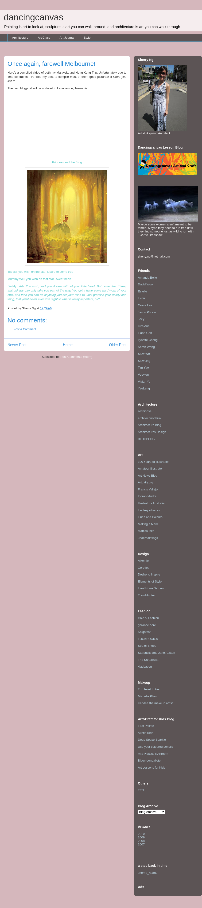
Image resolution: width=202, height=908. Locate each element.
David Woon (146, 284)
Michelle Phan (147, 696)
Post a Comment (24, 329)
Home (68, 345)
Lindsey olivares (149, 510)
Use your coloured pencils (155, 746)
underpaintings (148, 538)
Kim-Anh (144, 326)
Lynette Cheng (148, 340)
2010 (141, 834)
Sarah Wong (146, 347)
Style (87, 37)
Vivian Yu (144, 381)
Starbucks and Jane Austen (156, 652)
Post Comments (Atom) (76, 357)
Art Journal (67, 37)
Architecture (20, 37)
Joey (141, 319)
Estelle (142, 291)
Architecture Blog (149, 425)
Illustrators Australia (151, 503)
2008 (141, 841)
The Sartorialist (148, 659)
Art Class (44, 37)
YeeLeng (144, 388)
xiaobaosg (145, 666)
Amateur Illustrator (150, 468)
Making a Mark (148, 524)
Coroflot (143, 567)
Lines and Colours (150, 517)
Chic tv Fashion (148, 618)
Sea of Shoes (147, 645)
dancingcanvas (33, 17)
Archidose (145, 411)
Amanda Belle (147, 277)
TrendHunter (146, 595)
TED (141, 790)
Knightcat (144, 632)
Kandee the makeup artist (155, 703)
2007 (141, 844)
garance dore (147, 625)
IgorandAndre (147, 496)
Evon (141, 298)
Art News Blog (147, 475)
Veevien (143, 374)
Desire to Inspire (149, 574)
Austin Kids (145, 733)
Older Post (117, 345)
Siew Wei (144, 353)
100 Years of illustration (153, 461)
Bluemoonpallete (149, 760)
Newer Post (17, 345)
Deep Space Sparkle (152, 739)
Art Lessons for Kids (151, 767)
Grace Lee (145, 305)
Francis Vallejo (148, 489)
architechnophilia (149, 418)
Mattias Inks (146, 531)
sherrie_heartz (147, 872)
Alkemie (143, 560)
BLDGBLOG (146, 439)
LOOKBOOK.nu (148, 639)
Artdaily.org (145, 482)
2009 (141, 837)
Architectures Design (152, 432)
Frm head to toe (148, 689)
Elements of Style (150, 581)
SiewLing (144, 360)
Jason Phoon (147, 312)
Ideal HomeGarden (151, 588)
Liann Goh (145, 333)
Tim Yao (143, 367)
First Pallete (146, 726)
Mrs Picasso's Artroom (153, 753)
